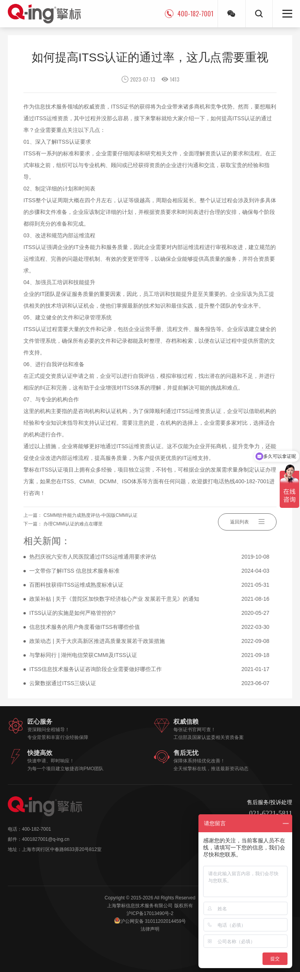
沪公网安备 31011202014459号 (150, 920)
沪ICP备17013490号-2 (150, 913)
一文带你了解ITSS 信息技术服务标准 (153, 571)
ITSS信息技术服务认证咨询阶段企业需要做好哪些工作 (153, 669)
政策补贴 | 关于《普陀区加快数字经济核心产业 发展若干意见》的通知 (153, 599)
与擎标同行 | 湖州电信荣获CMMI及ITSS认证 (153, 655)
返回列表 (247, 521)
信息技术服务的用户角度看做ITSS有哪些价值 (153, 627)
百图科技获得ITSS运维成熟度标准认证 (153, 585)
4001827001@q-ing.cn (46, 839)
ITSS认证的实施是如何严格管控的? (153, 613)
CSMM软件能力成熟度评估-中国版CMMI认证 (90, 515)
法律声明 (150, 929)
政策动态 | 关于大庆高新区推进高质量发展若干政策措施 (153, 641)
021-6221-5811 (270, 813)
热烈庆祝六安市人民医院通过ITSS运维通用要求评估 (153, 557)
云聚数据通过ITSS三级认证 (153, 683)
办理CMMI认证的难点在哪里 (73, 524)
